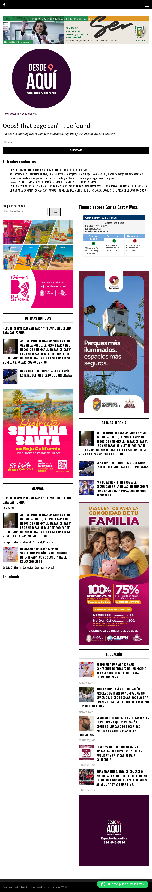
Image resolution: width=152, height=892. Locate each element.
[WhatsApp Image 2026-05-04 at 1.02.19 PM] (114, 412)
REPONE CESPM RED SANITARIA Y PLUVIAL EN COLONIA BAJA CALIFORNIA (48, 170)
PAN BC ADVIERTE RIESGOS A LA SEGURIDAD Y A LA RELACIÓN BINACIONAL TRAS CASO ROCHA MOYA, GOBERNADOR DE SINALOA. (78, 186)
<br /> (114, 240)
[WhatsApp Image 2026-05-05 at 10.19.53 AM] (38, 307)
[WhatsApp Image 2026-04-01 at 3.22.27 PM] (38, 477)
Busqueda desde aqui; (14, 206)
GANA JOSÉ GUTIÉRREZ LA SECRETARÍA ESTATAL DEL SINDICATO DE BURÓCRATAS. (53, 182)
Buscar (55, 212)
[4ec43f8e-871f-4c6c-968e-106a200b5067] (76, 43)
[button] (122, 884)
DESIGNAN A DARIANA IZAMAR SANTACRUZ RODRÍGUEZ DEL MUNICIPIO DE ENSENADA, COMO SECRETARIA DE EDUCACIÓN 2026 (78, 190)
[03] (114, 865)
